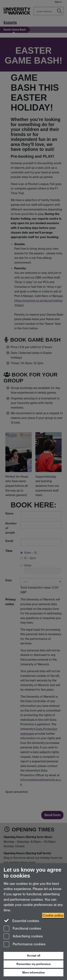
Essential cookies (21, 920)
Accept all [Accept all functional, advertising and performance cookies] (33, 955)
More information (33, 972)
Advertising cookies (23, 936)
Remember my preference (33, 964)
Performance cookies (25, 944)
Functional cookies (22, 928)
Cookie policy (53, 915)
